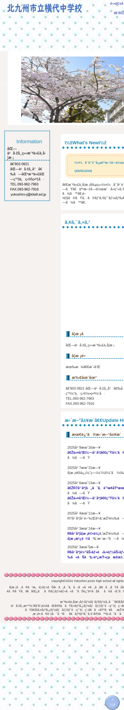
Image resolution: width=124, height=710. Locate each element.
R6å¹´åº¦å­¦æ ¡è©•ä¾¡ (83, 533)
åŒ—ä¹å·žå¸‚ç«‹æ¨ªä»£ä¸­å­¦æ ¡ (48, 6)
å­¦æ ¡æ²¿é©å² (80, 538)
